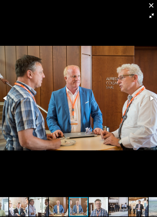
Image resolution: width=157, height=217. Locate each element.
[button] (151, 15)
